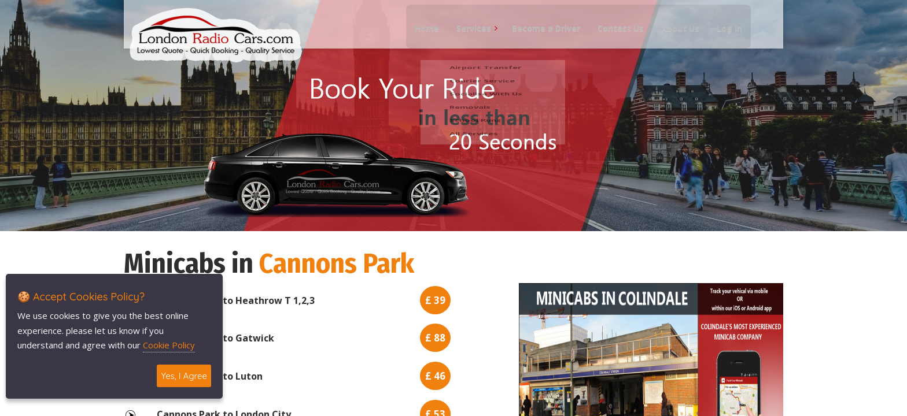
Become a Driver (541, 34)
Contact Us (615, 34)
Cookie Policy (169, 345)
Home (422, 34)
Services (468, 34)
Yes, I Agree (184, 375)
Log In (724, 34)
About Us (675, 34)
